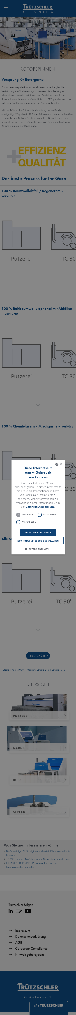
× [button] (61, 464)
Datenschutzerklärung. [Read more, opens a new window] (40, 507)
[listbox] (56, 464)
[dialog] (37, 507)
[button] (38, 549)
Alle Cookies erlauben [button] (38, 532)
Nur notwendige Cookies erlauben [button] (38, 541)
